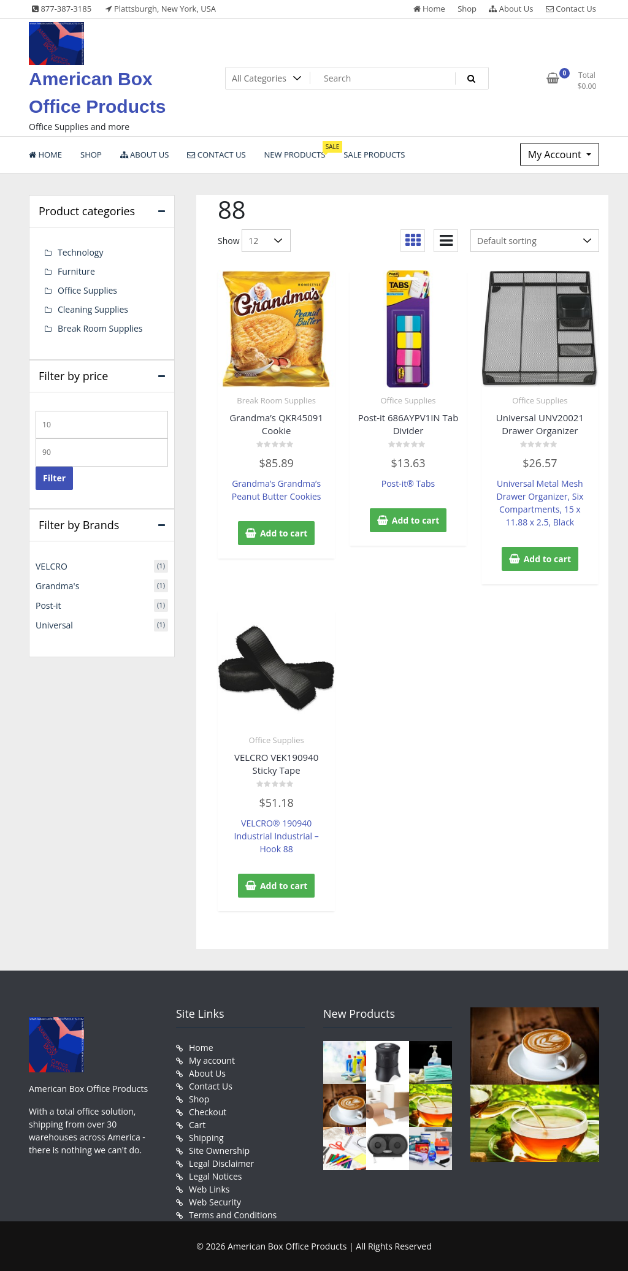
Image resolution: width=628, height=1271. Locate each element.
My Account (556, 154)
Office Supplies (407, 400)
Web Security (215, 1202)
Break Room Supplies (276, 400)
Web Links (209, 1189)
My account (212, 1060)
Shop (467, 8)
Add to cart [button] (284, 533)
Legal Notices (215, 1176)
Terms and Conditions (233, 1215)
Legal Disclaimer (221, 1163)
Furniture (76, 271)
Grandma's (57, 586)
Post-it (48, 605)
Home (429, 8)
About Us (511, 8)
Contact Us (571, 8)
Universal (54, 625)
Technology (80, 252)
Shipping (206, 1137)
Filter (54, 478)
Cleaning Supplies (93, 309)
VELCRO (51, 566)
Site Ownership (219, 1150)
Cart (197, 1125)
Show (229, 240)
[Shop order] (534, 240)
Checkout (207, 1112)
